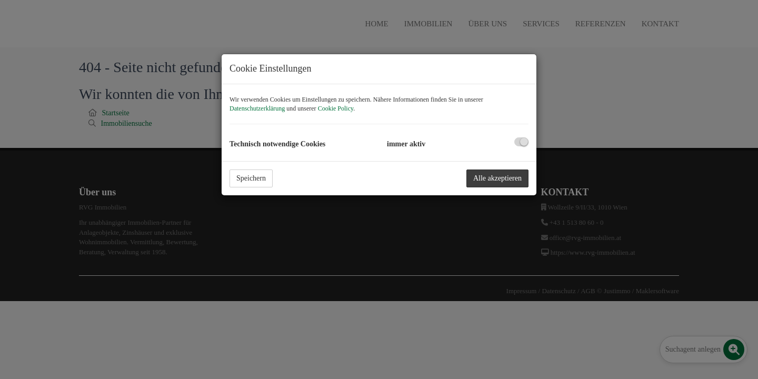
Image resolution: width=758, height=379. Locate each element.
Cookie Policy (336, 108)
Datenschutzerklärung (257, 108)
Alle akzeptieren (497, 178)
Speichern (251, 178)
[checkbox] (521, 141)
